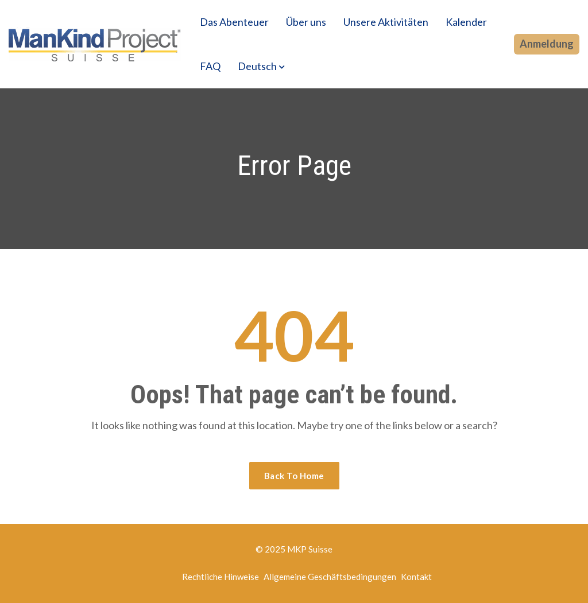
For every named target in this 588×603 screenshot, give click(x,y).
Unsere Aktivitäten (385, 21)
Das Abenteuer (234, 21)
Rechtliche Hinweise (220, 576)
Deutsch (257, 66)
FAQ (210, 66)
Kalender (466, 21)
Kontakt (416, 576)
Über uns (306, 21)
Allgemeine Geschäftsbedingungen (330, 576)
